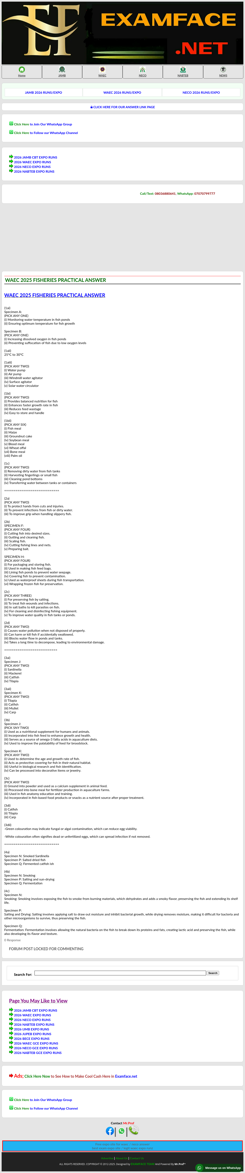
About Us (121, 1158)
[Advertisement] (36, 237)
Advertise (107, 1158)
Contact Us (137, 1158)
